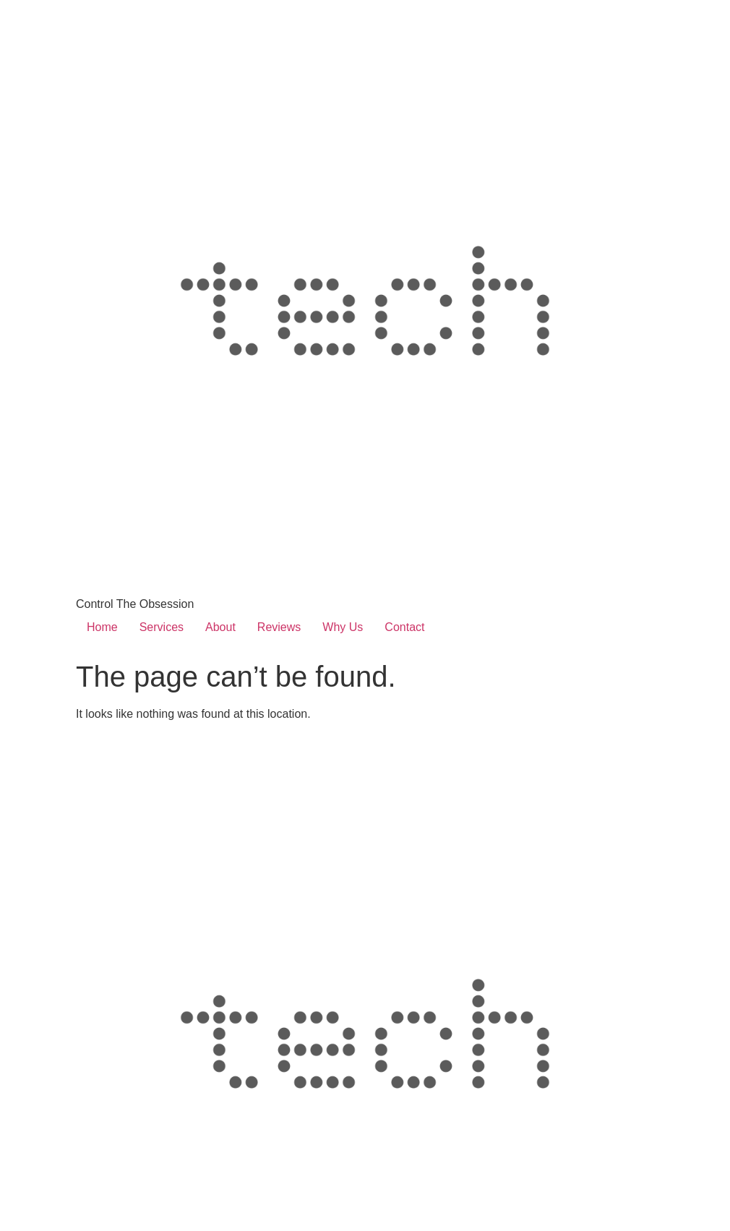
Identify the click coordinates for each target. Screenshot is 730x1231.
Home (102, 627)
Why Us (342, 627)
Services (161, 627)
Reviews (279, 627)
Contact (404, 627)
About (220, 627)
